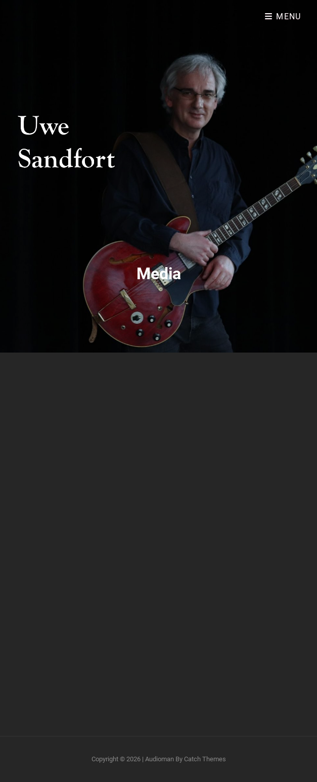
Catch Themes (205, 759)
